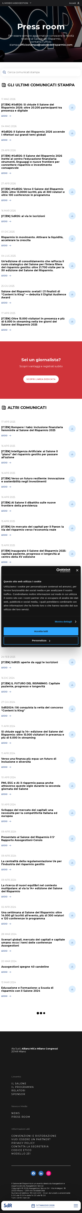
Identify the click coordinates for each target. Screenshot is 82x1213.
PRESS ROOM (20, 1116)
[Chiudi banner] (77, 570)
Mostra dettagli (63, 621)
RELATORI (18, 1090)
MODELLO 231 (21, 1153)
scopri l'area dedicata (41, 379)
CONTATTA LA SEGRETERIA (30, 1146)
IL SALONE (18, 1083)
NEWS (15, 1113)
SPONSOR (18, 1094)
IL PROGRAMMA (22, 1087)
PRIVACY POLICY (23, 1143)
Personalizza (41, 640)
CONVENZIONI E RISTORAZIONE (34, 1135)
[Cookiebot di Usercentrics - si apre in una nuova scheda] (56, 570)
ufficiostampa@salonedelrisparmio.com (45, 44)
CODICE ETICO (21, 1150)
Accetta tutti (41, 631)
